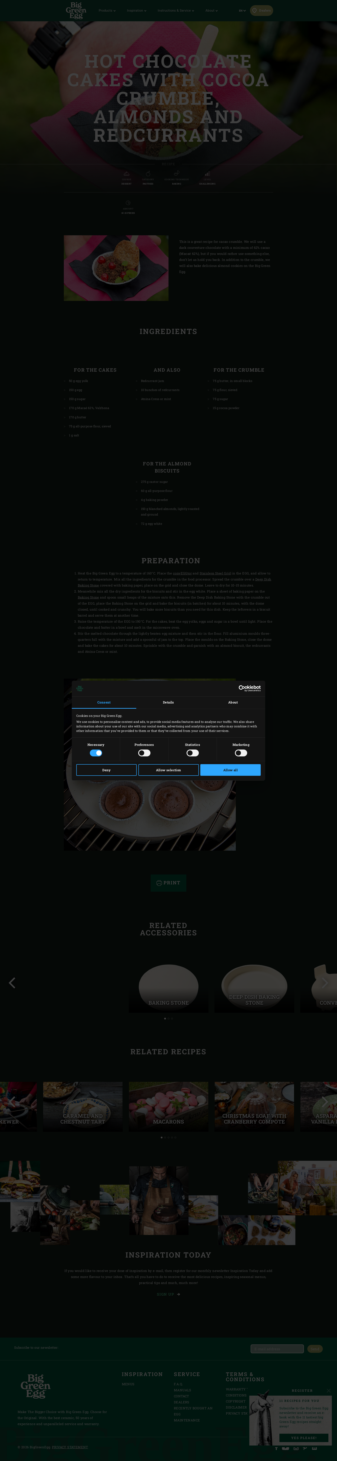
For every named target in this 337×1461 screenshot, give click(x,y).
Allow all (230, 770)
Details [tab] (168, 702)
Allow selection (168, 770)
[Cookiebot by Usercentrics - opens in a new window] (242, 688)
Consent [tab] (104, 702)
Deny (106, 770)
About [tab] (233, 702)
